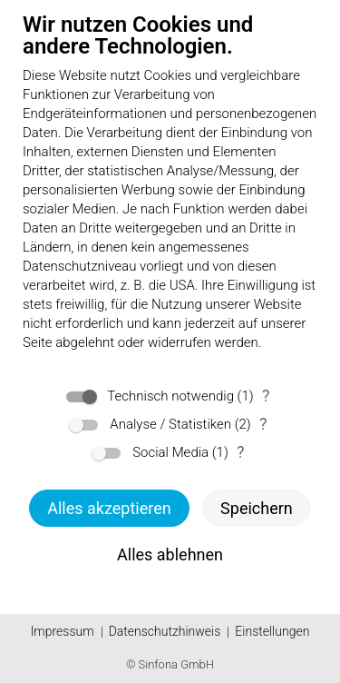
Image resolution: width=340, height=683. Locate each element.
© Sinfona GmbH (170, 664)
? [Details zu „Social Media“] (241, 452)
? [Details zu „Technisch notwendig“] (266, 395)
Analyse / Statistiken (170, 424)
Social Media (170, 452)
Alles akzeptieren (108, 508)
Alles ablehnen (170, 554)
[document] (170, 193)
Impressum (62, 631)
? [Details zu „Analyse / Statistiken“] (263, 423)
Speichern (256, 508)
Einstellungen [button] (272, 631)
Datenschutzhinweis (165, 631)
